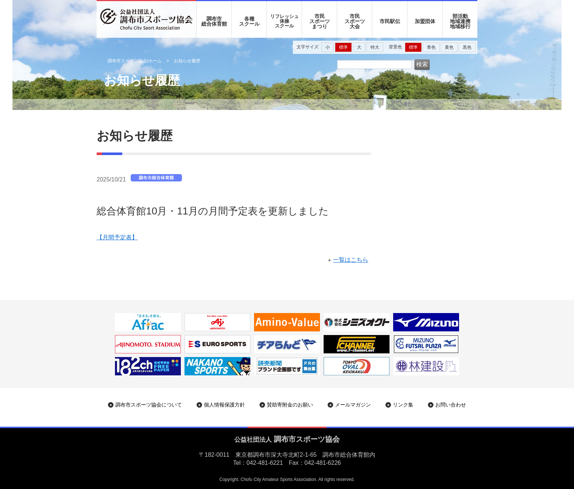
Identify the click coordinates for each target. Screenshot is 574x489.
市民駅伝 (390, 21)
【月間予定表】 (117, 237)
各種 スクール (249, 21)
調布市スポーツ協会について (148, 405)
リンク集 (403, 405)
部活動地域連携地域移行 (460, 21)
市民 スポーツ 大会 (354, 21)
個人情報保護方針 (224, 405)
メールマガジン (353, 405)
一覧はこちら (350, 260)
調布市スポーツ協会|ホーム (134, 60)
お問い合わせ (450, 405)
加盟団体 (425, 21)
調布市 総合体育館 (214, 21)
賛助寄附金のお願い (290, 405)
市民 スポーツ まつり (319, 21)
